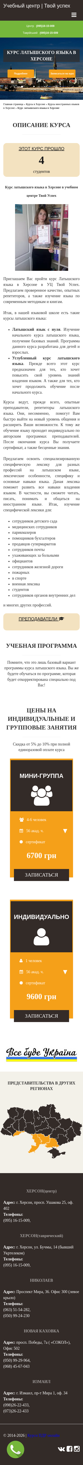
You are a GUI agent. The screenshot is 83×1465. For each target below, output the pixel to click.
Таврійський (30, 32)
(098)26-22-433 (16, 1405)
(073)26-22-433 (16, 1411)
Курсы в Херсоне (35, 104)
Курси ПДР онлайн (43, 1435)
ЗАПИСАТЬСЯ (41, 875)
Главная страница (13, 104)
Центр (30, 26)
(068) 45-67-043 (16, 1366)
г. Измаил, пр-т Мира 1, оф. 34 (42, 1393)
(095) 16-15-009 (16, 1220)
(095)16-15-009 (45, 26)
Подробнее (20, 73)
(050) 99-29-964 (16, 1360)
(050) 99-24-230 (16, 1316)
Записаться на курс (62, 73)
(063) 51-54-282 (16, 1310)
